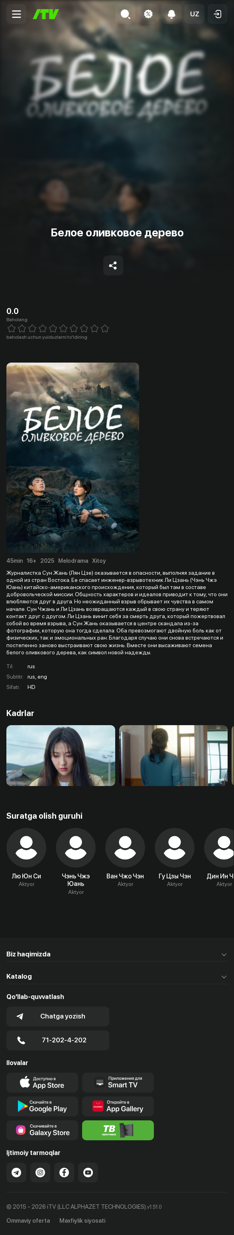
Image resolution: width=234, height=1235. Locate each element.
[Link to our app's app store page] (42, 1083)
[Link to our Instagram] (40, 1172)
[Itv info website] (118, 1130)
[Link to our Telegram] (16, 1172)
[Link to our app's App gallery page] (118, 1106)
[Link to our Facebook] (64, 1172)
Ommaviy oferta (28, 1220)
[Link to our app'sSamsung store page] (42, 1130)
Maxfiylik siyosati (82, 1220)
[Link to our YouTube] (88, 1172)
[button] (195, 14)
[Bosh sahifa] (46, 14)
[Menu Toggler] (16, 14)
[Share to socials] (113, 265)
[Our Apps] (118, 1083)
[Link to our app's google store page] (42, 1106)
